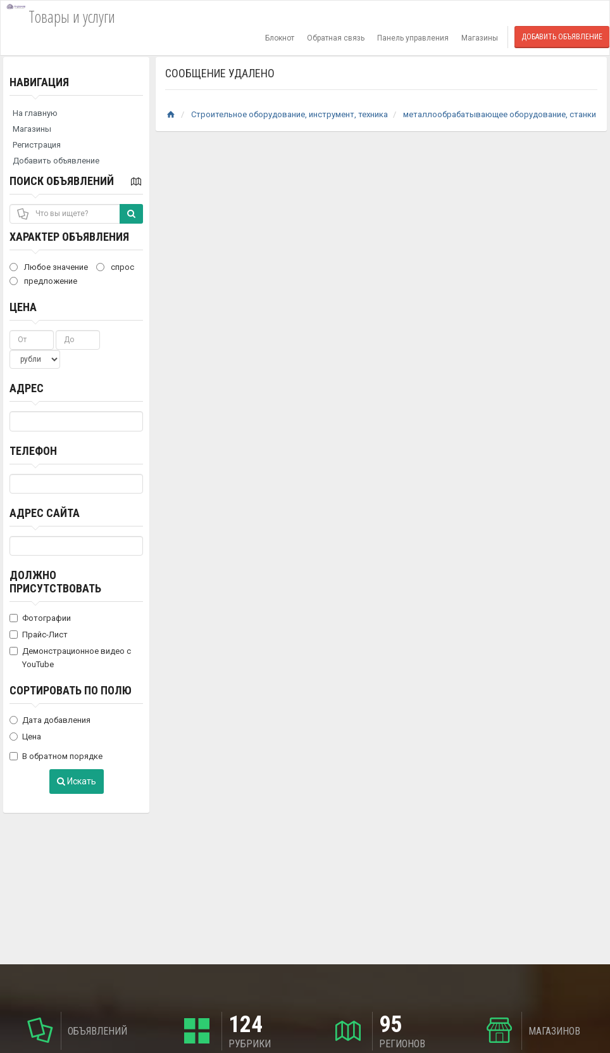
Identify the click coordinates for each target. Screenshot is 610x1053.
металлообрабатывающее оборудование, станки (499, 114)
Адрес (26, 388)
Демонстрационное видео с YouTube (70, 657)
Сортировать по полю (70, 690)
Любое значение (48, 267)
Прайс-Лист (38, 634)
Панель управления (413, 38)
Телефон (33, 450)
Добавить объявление (561, 36)
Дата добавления (49, 720)
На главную (35, 113)
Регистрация (37, 145)
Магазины (479, 38)
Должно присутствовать (55, 581)
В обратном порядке (56, 756)
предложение (43, 281)
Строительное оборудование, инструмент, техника (289, 114)
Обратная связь (335, 38)
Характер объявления (69, 236)
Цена (23, 307)
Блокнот (279, 38)
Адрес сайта (44, 513)
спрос (115, 267)
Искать (76, 781)
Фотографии (40, 618)
